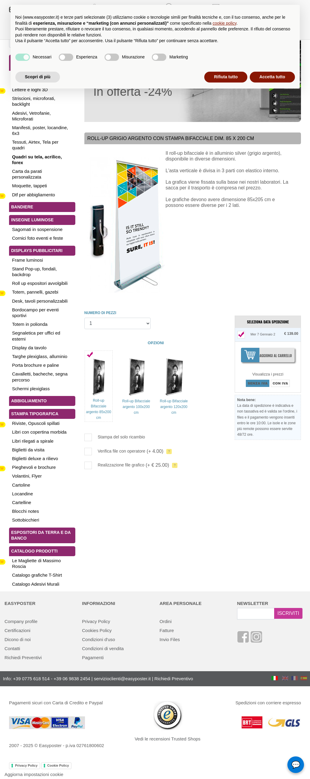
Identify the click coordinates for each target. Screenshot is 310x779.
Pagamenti (93, 657)
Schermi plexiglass (31, 388)
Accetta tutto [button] (272, 76)
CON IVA (280, 383)
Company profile (21, 621)
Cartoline (21, 485)
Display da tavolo (29, 347)
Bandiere (22, 206)
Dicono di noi (18, 639)
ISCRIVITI (288, 613)
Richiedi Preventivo (174, 678)
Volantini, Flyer (27, 475)
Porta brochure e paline (35, 365)
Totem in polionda (30, 324)
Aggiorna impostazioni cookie (34, 774)
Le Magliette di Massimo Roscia (36, 563)
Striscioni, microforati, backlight (33, 101)
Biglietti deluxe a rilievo (35, 458)
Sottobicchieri (25, 519)
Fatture (167, 630)
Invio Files (170, 639)
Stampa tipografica (34, 413)
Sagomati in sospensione (37, 229)
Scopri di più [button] (38, 76)
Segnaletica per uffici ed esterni (36, 335)
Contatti (12, 648)
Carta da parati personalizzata (27, 174)
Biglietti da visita (28, 449)
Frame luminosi (27, 260)
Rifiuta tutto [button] (226, 76)
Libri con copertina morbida (39, 432)
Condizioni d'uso (98, 639)
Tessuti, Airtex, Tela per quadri (35, 144)
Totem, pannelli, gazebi (35, 291)
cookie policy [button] (224, 23)
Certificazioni (17, 630)
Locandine (22, 493)
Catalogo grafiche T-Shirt (37, 575)
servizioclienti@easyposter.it (122, 678)
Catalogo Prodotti (34, 551)
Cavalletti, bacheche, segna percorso (39, 376)
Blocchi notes (25, 511)
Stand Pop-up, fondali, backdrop (34, 271)
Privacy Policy (96, 621)
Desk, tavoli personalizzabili (39, 301)
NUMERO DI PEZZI (100, 313)
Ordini (166, 621)
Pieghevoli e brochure (34, 467)
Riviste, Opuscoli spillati (36, 423)
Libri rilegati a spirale (33, 441)
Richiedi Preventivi (23, 657)
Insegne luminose (32, 219)
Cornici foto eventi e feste (37, 238)
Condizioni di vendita (103, 648)
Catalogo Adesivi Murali (35, 584)
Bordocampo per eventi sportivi (35, 312)
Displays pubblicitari (36, 250)
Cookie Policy (58, 765)
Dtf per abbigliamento (33, 194)
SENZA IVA (258, 383)
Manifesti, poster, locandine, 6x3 (40, 130)
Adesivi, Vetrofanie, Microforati (31, 116)
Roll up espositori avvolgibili (39, 283)
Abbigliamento (29, 400)
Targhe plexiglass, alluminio (39, 356)
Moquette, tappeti (29, 185)
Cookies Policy (96, 630)
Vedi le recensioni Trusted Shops (167, 738)
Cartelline (21, 502)
